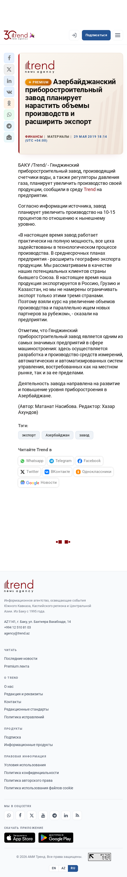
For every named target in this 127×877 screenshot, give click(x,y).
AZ (63, 868)
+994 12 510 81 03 (17, 627)
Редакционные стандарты (26, 709)
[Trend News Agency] (18, 586)
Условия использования (25, 765)
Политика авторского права (28, 780)
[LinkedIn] (65, 815)
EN (54, 868)
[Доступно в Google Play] (55, 837)
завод (84, 435)
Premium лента (16, 666)
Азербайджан (57, 435)
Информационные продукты (28, 745)
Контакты (12, 702)
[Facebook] (20, 815)
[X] (31, 815)
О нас (8, 686)
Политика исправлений (24, 717)
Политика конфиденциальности (31, 773)
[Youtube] (43, 815)
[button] (9, 58)
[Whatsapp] (8, 815)
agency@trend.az (17, 633)
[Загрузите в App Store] (19, 837)
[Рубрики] (117, 35)
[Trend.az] (19, 35)
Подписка (12, 737)
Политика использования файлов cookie (38, 788)
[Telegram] (54, 815)
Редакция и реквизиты (23, 694)
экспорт (29, 435)
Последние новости (20, 658)
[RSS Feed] (77, 815)
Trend (90, 189)
